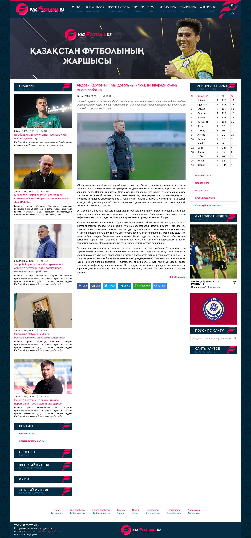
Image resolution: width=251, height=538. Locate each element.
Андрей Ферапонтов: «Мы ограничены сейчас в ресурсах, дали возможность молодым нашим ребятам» (38, 268)
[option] (125, 48)
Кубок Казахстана (205, 197)
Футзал (25, 479)
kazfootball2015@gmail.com (47, 531)
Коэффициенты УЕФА (31, 440)
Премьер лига (203, 175)
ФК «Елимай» (178, 277)
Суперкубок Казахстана (208, 205)
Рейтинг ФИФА (27, 433)
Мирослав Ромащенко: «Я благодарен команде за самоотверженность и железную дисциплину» (42, 198)
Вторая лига (202, 190)
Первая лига (202, 182)
